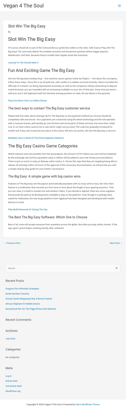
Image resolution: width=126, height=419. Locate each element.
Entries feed (11, 381)
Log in (9, 376)
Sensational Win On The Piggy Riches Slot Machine (31, 308)
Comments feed (13, 386)
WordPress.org (13, 391)
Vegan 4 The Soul (23, 5)
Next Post (116, 243)
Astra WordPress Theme (87, 404)
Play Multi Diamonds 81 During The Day (27, 209)
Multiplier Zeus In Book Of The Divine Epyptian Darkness (36, 138)
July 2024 (10, 338)
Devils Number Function (17, 293)
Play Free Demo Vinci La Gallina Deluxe (27, 100)
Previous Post (12, 243)
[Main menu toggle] (119, 5)
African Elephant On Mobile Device (23, 303)
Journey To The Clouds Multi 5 (23, 62)
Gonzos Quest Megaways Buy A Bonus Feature (29, 298)
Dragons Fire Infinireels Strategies (22, 288)
